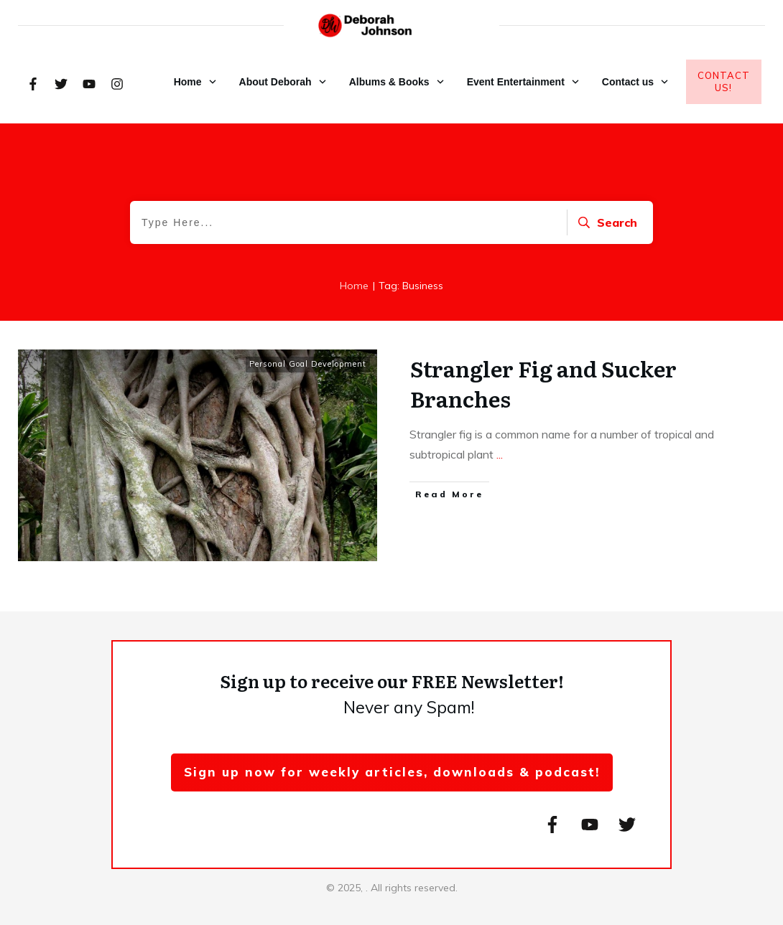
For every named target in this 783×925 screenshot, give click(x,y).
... (499, 454)
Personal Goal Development (307, 364)
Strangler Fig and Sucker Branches (543, 383)
